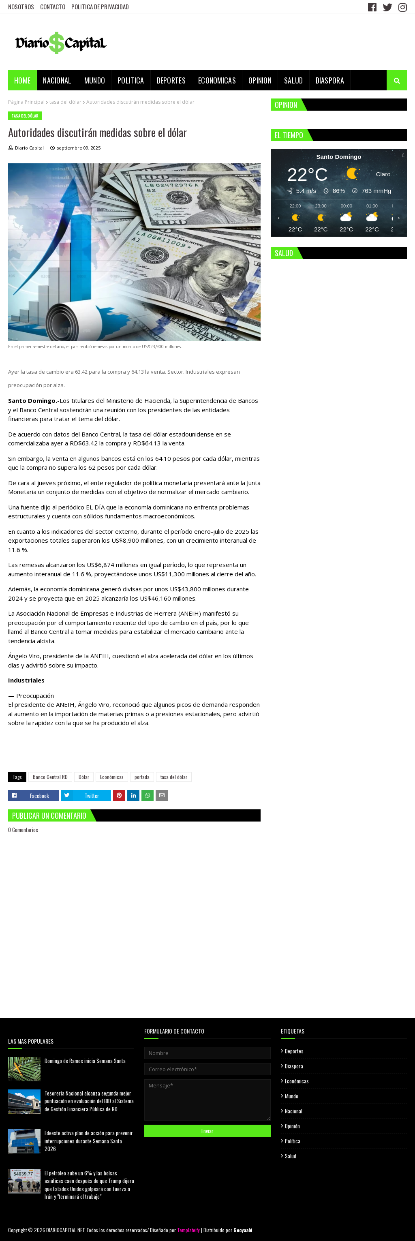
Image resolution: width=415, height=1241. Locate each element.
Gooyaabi (242, 1229)
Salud (290, 1156)
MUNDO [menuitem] (94, 80)
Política (292, 1141)
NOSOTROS (21, 6)
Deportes (294, 1051)
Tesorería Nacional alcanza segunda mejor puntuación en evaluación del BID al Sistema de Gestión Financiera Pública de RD (89, 1101)
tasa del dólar (65, 101)
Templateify (188, 1229)
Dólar (84, 776)
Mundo (291, 1096)
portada (142, 776)
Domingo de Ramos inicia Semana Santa (85, 1061)
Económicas (112, 776)
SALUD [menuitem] (293, 80)
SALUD (284, 253)
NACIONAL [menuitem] (57, 80)
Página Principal (26, 101)
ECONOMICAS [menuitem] (217, 80)
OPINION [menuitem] (260, 80)
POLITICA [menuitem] (131, 80)
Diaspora (294, 1066)
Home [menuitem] (22, 80)
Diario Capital (29, 148)
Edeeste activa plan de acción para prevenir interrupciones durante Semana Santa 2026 (89, 1141)
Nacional (293, 1111)
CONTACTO (52, 6)
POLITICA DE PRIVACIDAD (100, 6)
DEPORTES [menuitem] (171, 80)
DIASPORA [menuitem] (330, 80)
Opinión (292, 1126)
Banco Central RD (50, 776)
